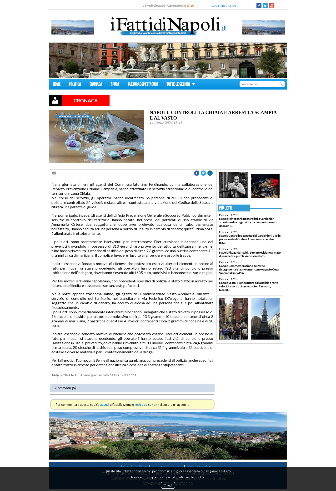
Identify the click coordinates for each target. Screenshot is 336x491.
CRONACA (96, 85)
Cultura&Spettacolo (202, 466)
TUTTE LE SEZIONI (180, 85)
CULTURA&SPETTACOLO (143, 85)
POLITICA (75, 85)
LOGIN (215, 5)
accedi (104, 404)
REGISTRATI (229, 5)
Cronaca (159, 466)
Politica (140, 466)
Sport (177, 466)
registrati (141, 404)
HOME (56, 85)
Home (124, 466)
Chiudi (168, 485)
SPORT (115, 85)
